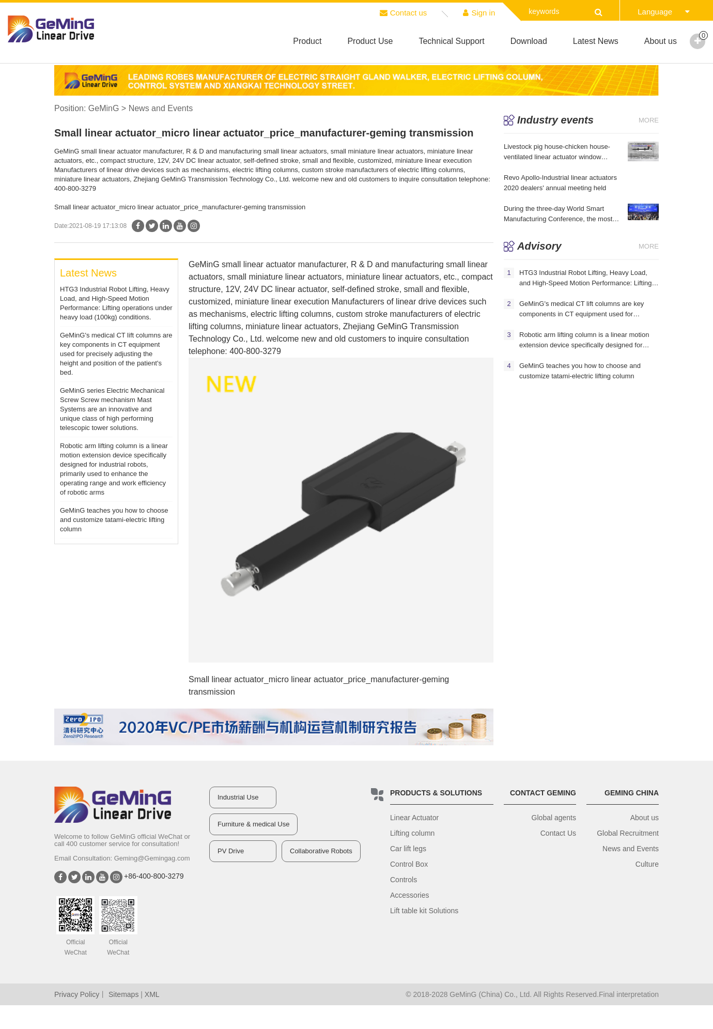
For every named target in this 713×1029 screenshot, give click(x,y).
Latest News (595, 41)
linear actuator (269, 264)
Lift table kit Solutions (424, 911)
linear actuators (312, 276)
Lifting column (412, 833)
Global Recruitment (628, 833)
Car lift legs (408, 848)
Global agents (554, 817)
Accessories (409, 895)
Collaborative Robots (321, 851)
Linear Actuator (414, 817)
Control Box (409, 864)
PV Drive (231, 851)
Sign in (479, 12)
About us (660, 41)
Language (664, 11)
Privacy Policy (76, 994)
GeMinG (103, 108)
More (649, 120)
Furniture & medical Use (253, 824)
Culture (647, 864)
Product (307, 41)
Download (528, 41)
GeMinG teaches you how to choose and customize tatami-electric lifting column (114, 519)
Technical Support (451, 41)
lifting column (303, 314)
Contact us (403, 12)
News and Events (630, 848)
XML (152, 994)
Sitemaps (123, 994)
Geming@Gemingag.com (152, 858)
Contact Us (558, 833)
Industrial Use (238, 797)
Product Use (370, 41)
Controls (403, 880)
